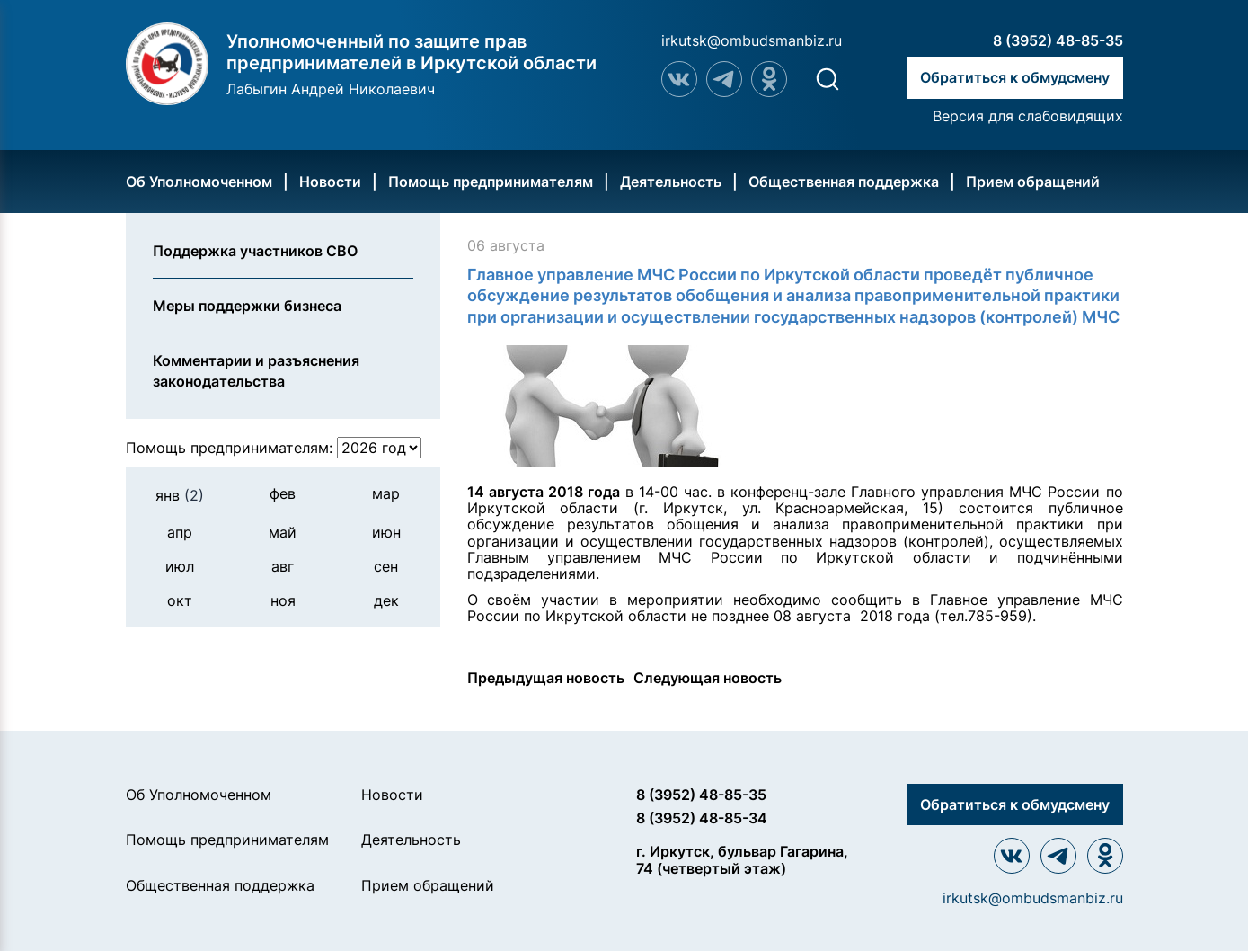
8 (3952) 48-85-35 (1058, 40)
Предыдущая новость (545, 678)
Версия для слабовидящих (1028, 116)
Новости (330, 182)
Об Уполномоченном (199, 182)
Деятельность (670, 182)
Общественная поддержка (843, 182)
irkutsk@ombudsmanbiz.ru (751, 40)
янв (179, 495)
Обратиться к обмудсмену (1015, 77)
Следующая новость (707, 678)
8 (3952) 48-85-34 (701, 818)
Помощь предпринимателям (490, 182)
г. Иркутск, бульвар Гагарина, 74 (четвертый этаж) (742, 859)
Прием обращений (1033, 182)
